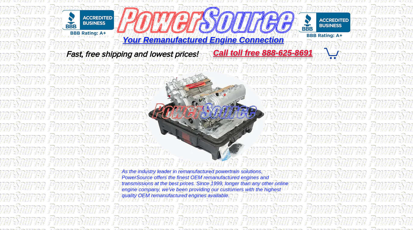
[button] (331, 53)
